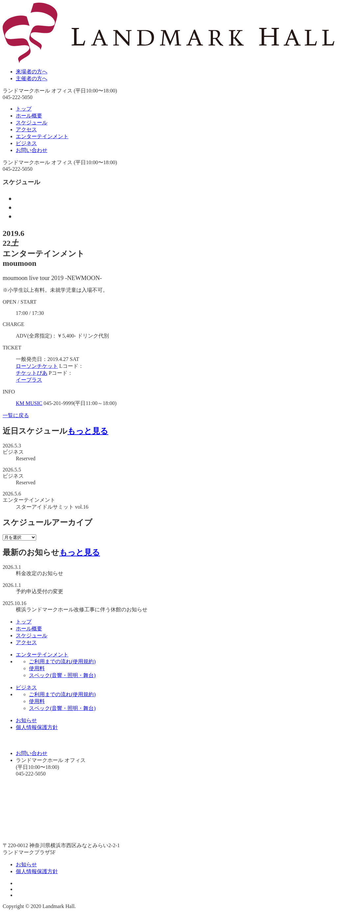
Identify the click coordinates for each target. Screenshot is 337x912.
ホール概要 (29, 115)
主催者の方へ (31, 78)
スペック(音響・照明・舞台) (62, 675)
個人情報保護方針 (37, 727)
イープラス (29, 380)
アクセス (26, 129)
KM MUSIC (29, 403)
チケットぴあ (31, 373)
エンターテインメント (42, 136)
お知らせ (26, 720)
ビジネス (26, 143)
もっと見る (87, 431)
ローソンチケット (37, 366)
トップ (24, 109)
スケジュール (31, 122)
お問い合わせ (31, 150)
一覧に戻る (16, 415)
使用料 (37, 668)
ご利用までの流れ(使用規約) (62, 661)
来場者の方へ (31, 71)
